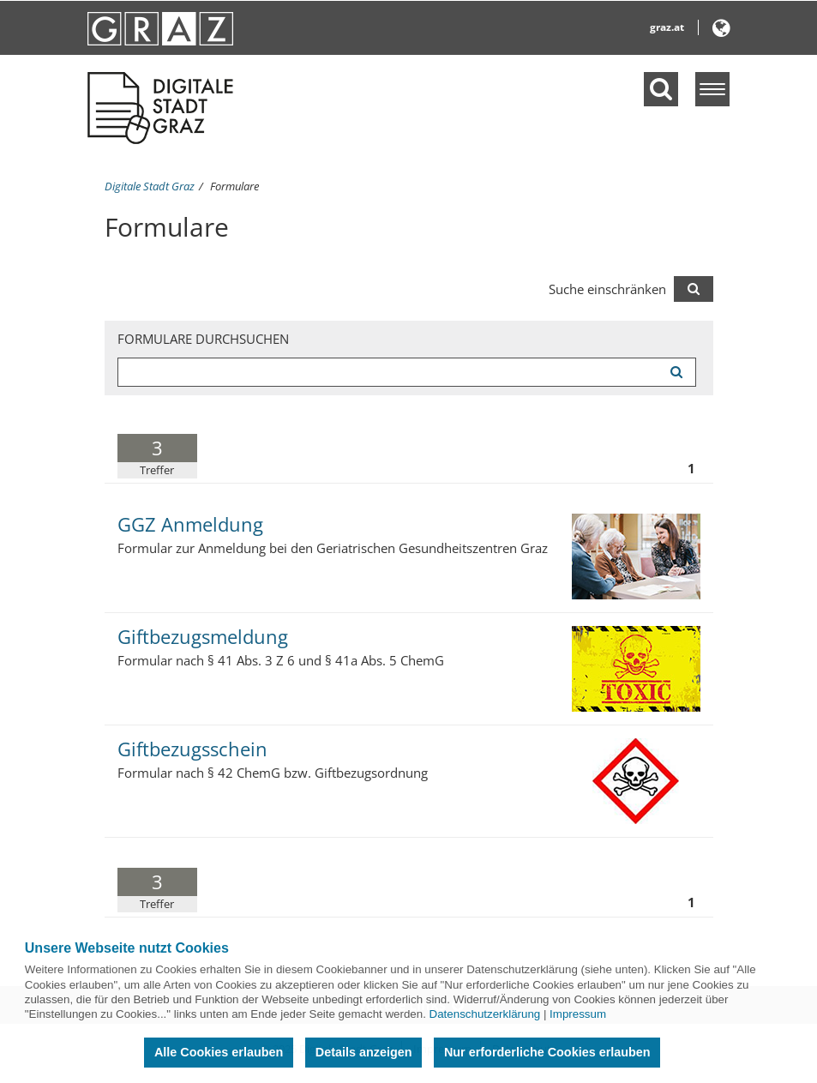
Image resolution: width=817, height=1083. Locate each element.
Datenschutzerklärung (485, 1014)
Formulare (234, 186)
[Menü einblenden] (712, 89)
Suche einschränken (607, 289)
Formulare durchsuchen (203, 338)
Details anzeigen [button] (363, 1052)
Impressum (578, 1014)
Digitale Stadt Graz (150, 186)
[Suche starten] (677, 372)
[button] (721, 31)
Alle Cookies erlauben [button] (218, 1052)
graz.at (667, 27)
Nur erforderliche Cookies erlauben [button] (547, 1052)
